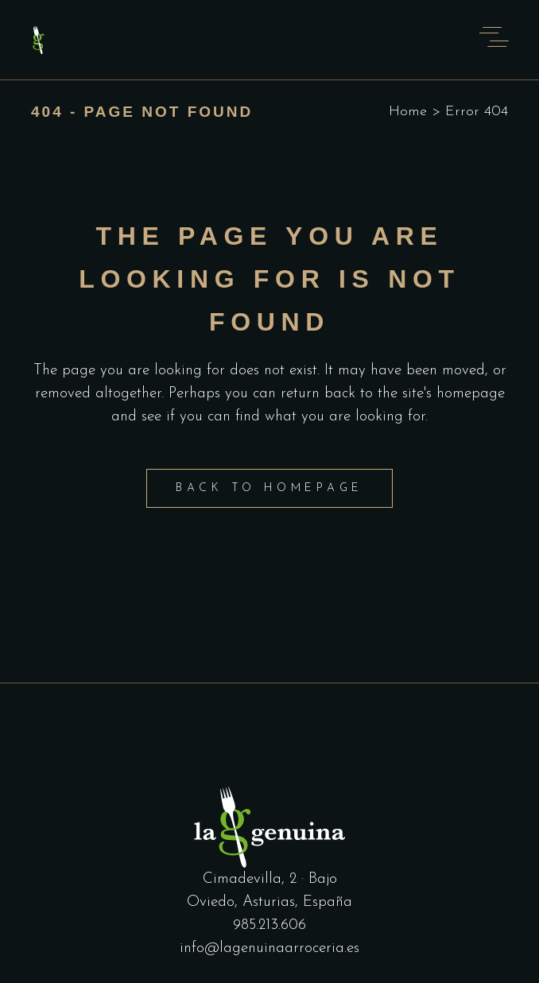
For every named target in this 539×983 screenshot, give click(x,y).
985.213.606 (269, 925)
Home (408, 111)
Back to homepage (269, 488)
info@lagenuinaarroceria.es (269, 948)
